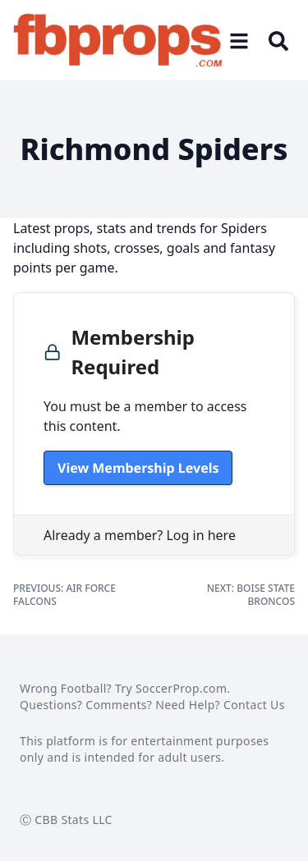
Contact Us (254, 704)
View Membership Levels (137, 468)
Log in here (200, 535)
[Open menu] (239, 40)
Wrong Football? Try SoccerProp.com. (125, 688)
